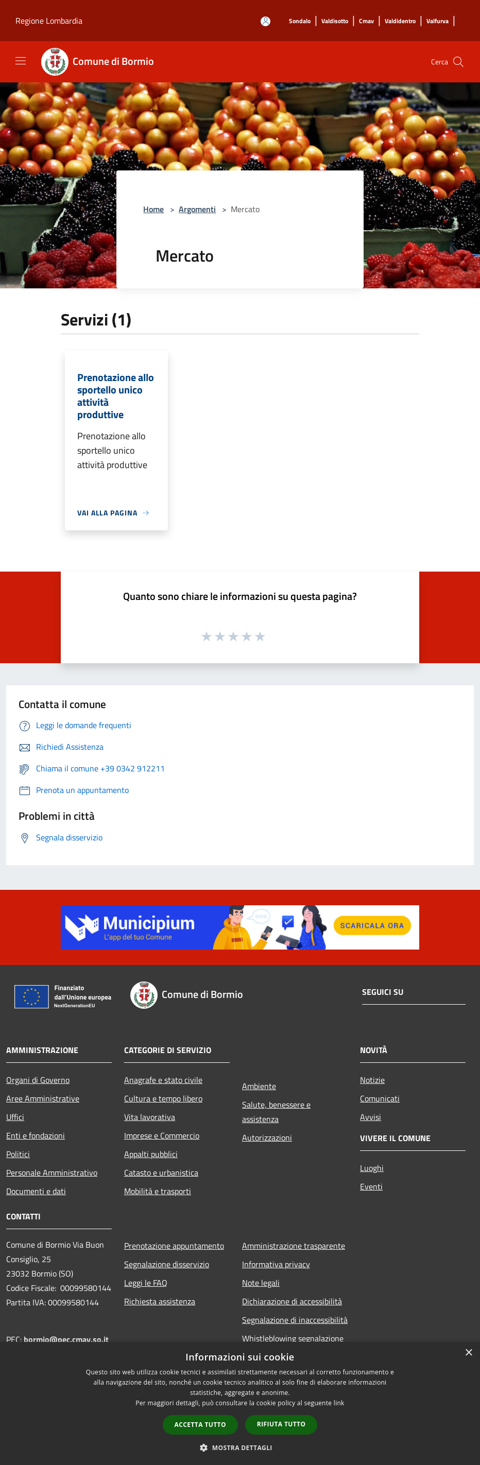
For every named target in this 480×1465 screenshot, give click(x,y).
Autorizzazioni (267, 1137)
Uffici (15, 1117)
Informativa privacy (276, 1264)
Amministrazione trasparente (293, 1245)
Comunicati (380, 1098)
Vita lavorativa (149, 1117)
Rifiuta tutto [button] (281, 1424)
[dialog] (240, 1403)
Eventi (371, 1186)
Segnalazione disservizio (166, 1264)
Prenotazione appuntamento (174, 1245)
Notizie (372, 1080)
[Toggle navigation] (20, 61)
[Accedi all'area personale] (265, 21)
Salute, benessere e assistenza (276, 1111)
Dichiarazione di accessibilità (292, 1301)
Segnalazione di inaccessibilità (295, 1320)
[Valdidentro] (400, 21)
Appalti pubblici (151, 1154)
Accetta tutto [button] (200, 1424)
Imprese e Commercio (161, 1135)
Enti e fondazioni (35, 1135)
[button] (240, 1447)
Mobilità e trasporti (157, 1191)
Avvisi (370, 1117)
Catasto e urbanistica (161, 1172)
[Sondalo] (300, 21)
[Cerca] (458, 62)
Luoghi (372, 1168)
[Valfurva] (437, 21)
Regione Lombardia (48, 20)
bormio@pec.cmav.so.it (66, 1339)
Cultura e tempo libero (163, 1098)
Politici (18, 1154)
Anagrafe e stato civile (163, 1080)
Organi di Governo (38, 1080)
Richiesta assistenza (159, 1301)
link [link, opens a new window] (339, 1403)
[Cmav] (366, 21)
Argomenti (197, 209)
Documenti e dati (36, 1191)
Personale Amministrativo (51, 1172)
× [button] (468, 1353)
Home (153, 209)
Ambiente (259, 1086)
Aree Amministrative (42, 1098)
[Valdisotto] (334, 21)
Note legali (261, 1283)
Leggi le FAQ (145, 1283)
